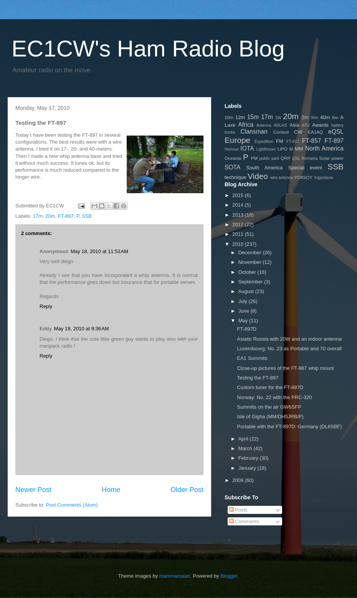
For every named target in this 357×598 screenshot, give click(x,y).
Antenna (263, 125)
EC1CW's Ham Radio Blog (148, 48)
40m (325, 117)
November (250, 262)
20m (50, 216)
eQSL (336, 131)
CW (298, 132)
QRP (285, 158)
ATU (306, 125)
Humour (232, 149)
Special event (305, 168)
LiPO (283, 148)
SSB (87, 216)
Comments (244, 521)
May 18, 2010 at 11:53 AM (99, 251)
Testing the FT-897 (257, 378)
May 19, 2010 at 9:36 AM (81, 328)
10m (229, 117)
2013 (238, 215)
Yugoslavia (323, 178)
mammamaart (174, 576)
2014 (238, 205)
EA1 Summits (252, 358)
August (246, 291)
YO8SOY (303, 177)
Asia (294, 125)
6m (335, 117)
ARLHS (280, 125)
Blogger (228, 576)
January (248, 468)
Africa (245, 124)
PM (254, 158)
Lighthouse (266, 149)
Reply (46, 306)
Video (258, 176)
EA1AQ (315, 131)
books (230, 132)
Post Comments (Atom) (72, 505)
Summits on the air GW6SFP (269, 407)
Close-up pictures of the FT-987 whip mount (285, 368)
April (244, 439)
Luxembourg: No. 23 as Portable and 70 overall (289, 348)
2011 (238, 234)
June (244, 311)
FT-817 (292, 141)
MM (299, 149)
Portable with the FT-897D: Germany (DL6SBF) (289, 426)
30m (314, 118)
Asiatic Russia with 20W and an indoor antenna (289, 339)
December (250, 252)
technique (235, 177)
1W (278, 118)
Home (111, 490)
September (251, 282)
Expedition (264, 141)
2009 (238, 480)
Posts (238, 510)
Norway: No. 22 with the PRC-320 (274, 397)
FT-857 (311, 140)
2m (304, 117)
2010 (238, 244)
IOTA (247, 148)
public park (269, 158)
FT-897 (66, 216)
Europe (237, 140)
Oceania (233, 158)
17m (38, 216)
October (248, 272)
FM (279, 141)
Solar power (331, 158)
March (246, 448)
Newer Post (33, 490)
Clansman (253, 131)
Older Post (186, 490)
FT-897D (246, 329)
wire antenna (281, 178)
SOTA (232, 167)
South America (264, 168)
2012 (238, 224)
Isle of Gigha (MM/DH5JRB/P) (270, 416)
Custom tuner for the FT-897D (270, 387)
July (243, 301)
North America (324, 148)
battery (337, 125)
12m (240, 117)
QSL (296, 158)
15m (253, 117)
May (243, 320)
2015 (238, 195)
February (249, 458)
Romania (310, 158)
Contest (281, 131)
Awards (320, 125)
